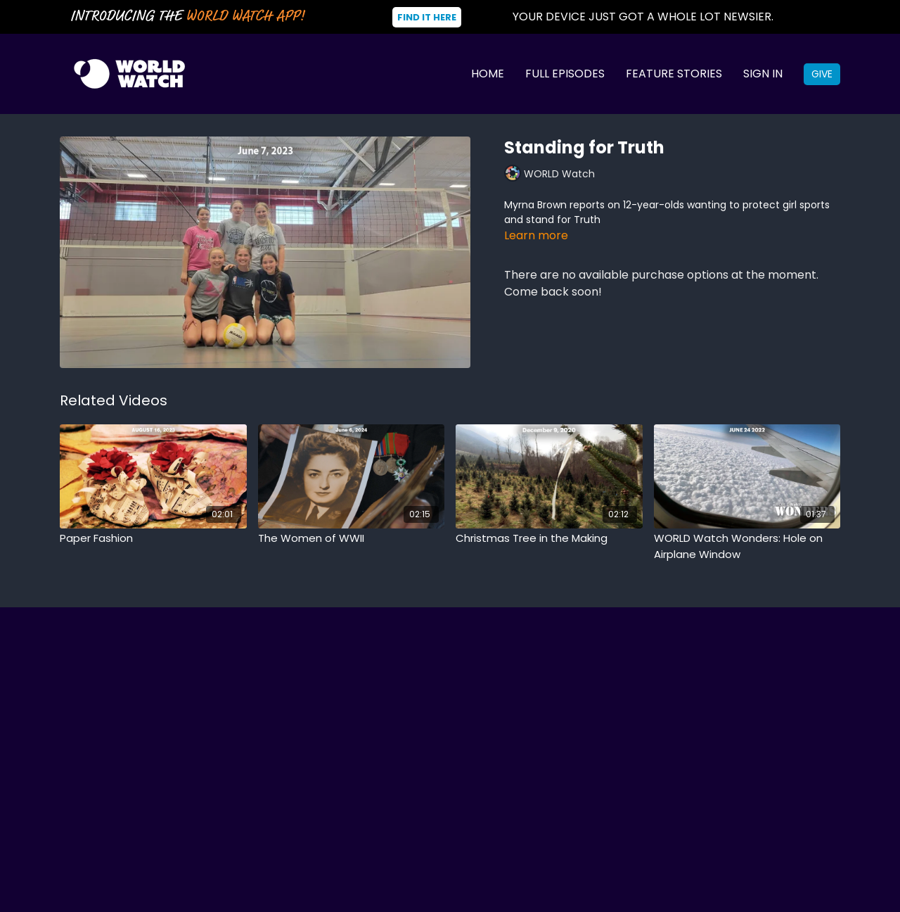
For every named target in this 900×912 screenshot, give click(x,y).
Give (821, 74)
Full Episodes (565, 73)
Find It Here (426, 17)
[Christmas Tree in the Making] (549, 539)
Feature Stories (674, 73)
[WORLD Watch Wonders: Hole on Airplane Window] (747, 546)
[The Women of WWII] (351, 539)
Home (487, 73)
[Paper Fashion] (153, 539)
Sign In (763, 73)
